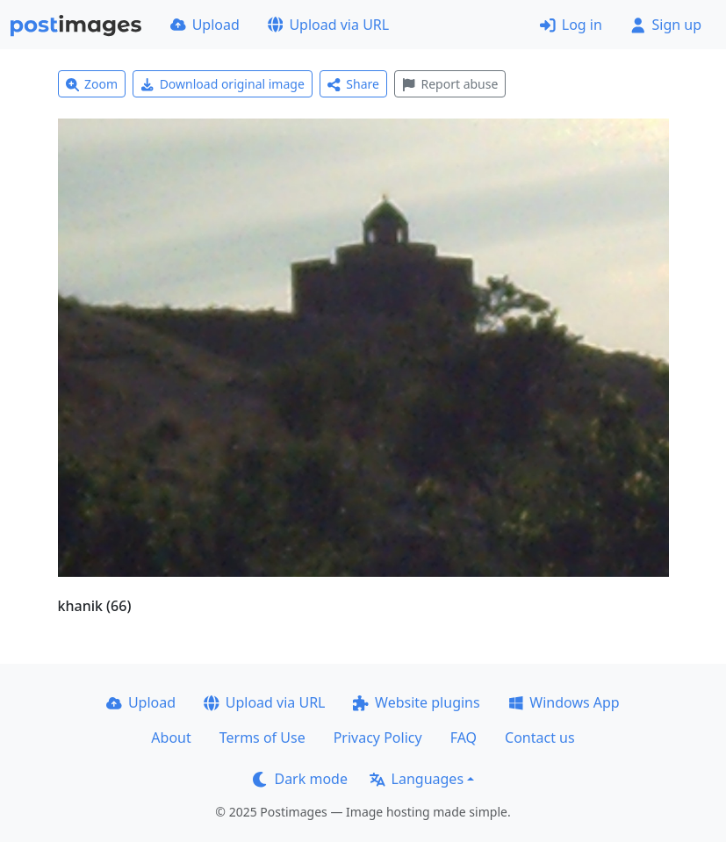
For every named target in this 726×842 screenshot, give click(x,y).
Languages (417, 778)
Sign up (665, 24)
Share (353, 84)
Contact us (540, 737)
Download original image (222, 84)
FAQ (463, 737)
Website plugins (416, 702)
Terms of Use (262, 737)
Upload (205, 24)
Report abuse (450, 84)
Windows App (564, 702)
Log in (571, 24)
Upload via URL (328, 24)
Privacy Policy (378, 737)
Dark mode (300, 778)
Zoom (92, 84)
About (170, 737)
